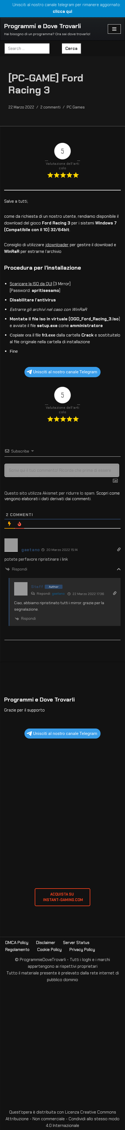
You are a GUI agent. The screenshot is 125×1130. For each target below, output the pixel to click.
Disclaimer (45, 942)
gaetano (58, 593)
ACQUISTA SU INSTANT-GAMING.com (62, 897)
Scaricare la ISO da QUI (31, 284)
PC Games (76, 107)
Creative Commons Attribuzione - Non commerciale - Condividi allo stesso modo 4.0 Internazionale (62, 1118)
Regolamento (17, 949)
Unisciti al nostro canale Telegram (62, 371)
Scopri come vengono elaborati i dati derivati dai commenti (62, 496)
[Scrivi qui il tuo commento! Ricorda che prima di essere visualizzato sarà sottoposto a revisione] (61, 470)
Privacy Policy (82, 949)
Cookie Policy (49, 949)
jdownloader (57, 245)
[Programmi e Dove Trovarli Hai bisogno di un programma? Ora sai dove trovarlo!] (47, 29)
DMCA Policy (16, 942)
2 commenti (50, 107)
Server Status (76, 942)
